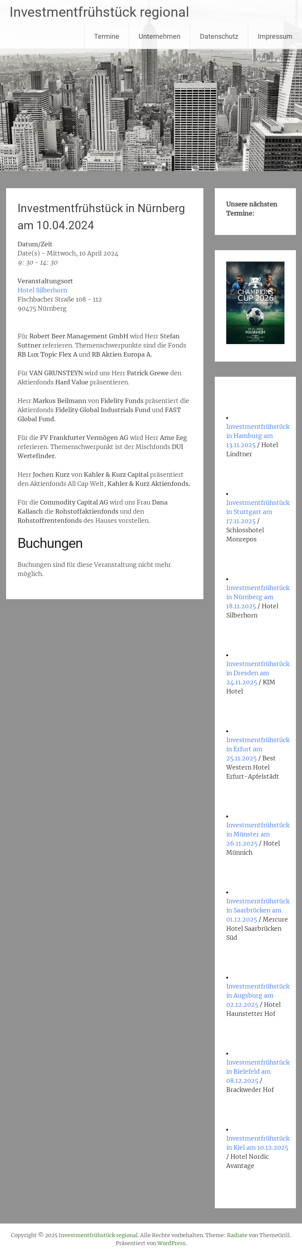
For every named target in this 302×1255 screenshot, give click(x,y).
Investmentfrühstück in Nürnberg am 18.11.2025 (257, 597)
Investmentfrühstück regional (99, 12)
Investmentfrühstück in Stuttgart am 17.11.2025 (257, 512)
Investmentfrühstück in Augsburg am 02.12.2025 (257, 995)
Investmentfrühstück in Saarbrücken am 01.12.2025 (257, 910)
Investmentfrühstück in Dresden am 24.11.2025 (257, 673)
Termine (106, 36)
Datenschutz (219, 36)
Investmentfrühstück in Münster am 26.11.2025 (257, 834)
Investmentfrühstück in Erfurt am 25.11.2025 (257, 749)
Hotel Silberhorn (42, 290)
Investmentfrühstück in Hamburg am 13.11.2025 (257, 436)
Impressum (275, 36)
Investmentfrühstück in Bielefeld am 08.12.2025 (257, 1071)
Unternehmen (160, 36)
